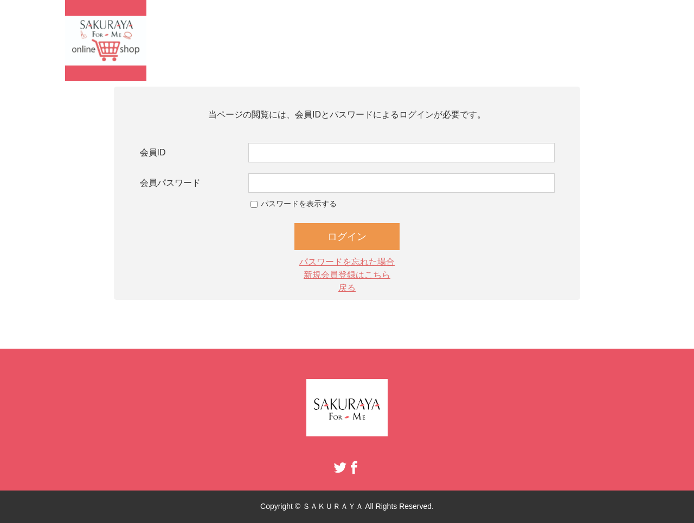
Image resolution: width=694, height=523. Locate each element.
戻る (347, 287)
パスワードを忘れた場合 (347, 261)
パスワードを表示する (299, 203)
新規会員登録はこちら (347, 274)
